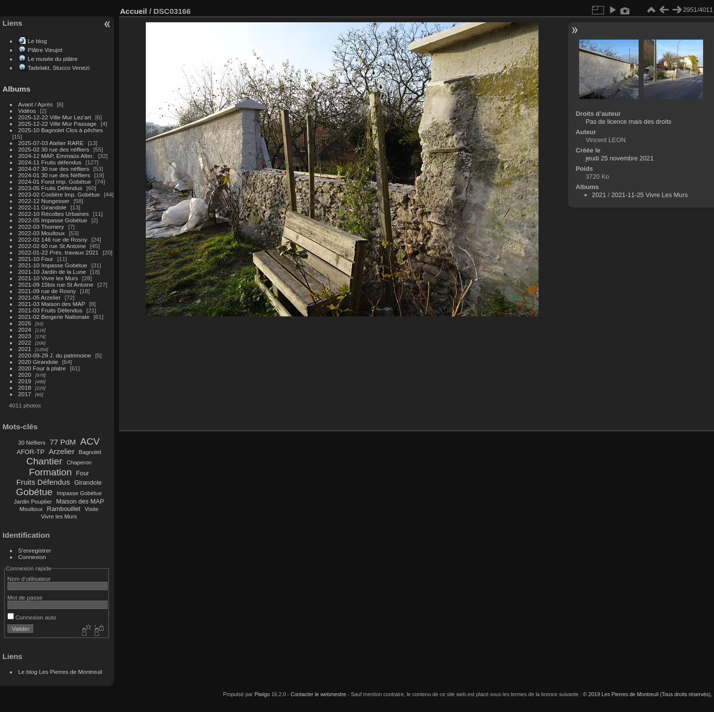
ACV (90, 441)
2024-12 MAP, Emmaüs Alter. (56, 156)
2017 (24, 394)
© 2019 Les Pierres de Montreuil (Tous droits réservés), (647, 694)
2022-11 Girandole (42, 207)
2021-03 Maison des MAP (51, 304)
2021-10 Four (36, 258)
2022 (24, 342)
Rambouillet (64, 508)
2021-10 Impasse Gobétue (52, 265)
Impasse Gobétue (79, 493)
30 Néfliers (32, 443)
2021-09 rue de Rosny (47, 291)
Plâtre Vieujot (45, 50)
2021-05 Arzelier (39, 297)
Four (82, 473)
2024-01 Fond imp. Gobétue (54, 181)
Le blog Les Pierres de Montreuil (60, 671)
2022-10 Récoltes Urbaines (53, 213)
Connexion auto (32, 617)
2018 (24, 387)
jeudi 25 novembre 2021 (620, 158)
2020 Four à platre (42, 368)
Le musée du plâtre (53, 58)
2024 (24, 329)
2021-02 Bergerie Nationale (54, 316)
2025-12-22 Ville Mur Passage (57, 123)
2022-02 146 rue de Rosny (52, 239)
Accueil (133, 11)
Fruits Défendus (43, 482)
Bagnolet (90, 452)
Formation (50, 472)
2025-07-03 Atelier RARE (51, 143)
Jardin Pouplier (33, 502)
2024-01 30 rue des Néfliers (55, 175)
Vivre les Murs (59, 516)
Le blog (37, 41)
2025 (24, 323)
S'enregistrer (34, 550)
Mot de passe (25, 597)
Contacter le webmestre (318, 694)
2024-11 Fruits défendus (50, 162)
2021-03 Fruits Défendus (50, 310)
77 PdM (63, 442)
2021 (24, 349)
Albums (16, 89)
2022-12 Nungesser (43, 201)
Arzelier (61, 451)
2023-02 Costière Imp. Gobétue (59, 194)
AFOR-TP (30, 452)
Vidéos (27, 110)
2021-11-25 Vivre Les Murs (649, 195)
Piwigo (262, 694)
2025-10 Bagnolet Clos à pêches (60, 130)
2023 (24, 336)
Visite (92, 509)
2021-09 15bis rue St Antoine (56, 284)
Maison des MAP (80, 501)
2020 (24, 374)
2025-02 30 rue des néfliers (53, 149)
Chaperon (79, 462)
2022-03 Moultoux (41, 233)
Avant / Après (35, 104)
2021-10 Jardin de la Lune (52, 271)
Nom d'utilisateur (29, 578)
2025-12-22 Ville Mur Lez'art (54, 117)
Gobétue (34, 492)
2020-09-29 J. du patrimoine (54, 355)
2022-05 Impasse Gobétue (52, 220)
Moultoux (31, 509)
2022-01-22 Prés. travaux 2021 (58, 252)
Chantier (44, 461)
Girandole (88, 482)
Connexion (32, 557)
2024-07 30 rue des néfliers (53, 168)
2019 (24, 381)
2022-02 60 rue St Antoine (52, 246)
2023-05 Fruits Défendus (50, 188)
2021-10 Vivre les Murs (48, 278)
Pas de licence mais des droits (628, 121)
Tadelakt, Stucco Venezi (59, 67)
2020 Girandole (38, 361)
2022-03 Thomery (41, 226)
